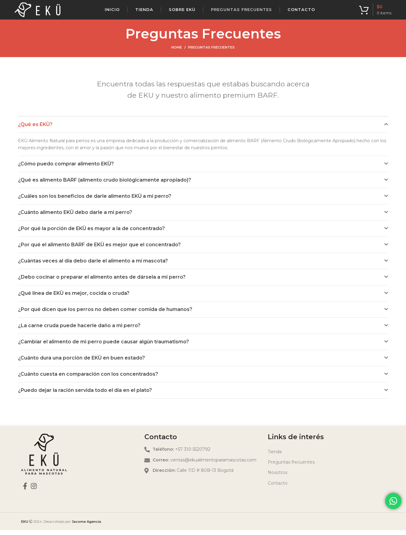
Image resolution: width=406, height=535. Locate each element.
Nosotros (277, 477)
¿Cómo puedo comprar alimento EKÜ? (66, 169)
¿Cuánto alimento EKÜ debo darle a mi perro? (75, 217)
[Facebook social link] (25, 491)
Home (176, 52)
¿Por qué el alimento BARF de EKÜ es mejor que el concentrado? (99, 249)
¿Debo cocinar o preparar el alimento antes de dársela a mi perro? (102, 282)
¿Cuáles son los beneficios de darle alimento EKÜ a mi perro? (94, 201)
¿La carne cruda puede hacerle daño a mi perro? (79, 330)
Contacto (278, 488)
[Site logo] (37, 12)
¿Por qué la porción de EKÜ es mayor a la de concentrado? (91, 233)
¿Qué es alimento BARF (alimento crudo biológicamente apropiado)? (104, 185)
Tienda (275, 456)
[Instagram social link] (33, 491)
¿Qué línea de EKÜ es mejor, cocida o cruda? (73, 298)
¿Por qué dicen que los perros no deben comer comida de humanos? (105, 314)
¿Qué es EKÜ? (35, 129)
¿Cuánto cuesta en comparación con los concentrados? (88, 379)
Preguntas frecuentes (291, 467)
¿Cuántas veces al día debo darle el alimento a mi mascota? (93, 266)
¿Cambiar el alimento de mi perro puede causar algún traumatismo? (103, 346)
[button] (203, 129)
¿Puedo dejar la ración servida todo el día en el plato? (85, 395)
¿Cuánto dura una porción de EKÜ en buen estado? (81, 363)
